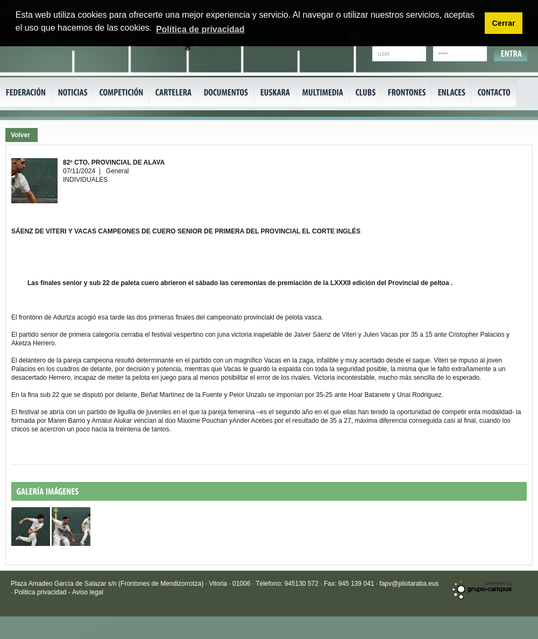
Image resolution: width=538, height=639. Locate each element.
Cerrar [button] (503, 23)
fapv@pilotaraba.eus (408, 583)
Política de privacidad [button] (200, 29)
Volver (20, 135)
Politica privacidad (41, 592)
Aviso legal (87, 592)
